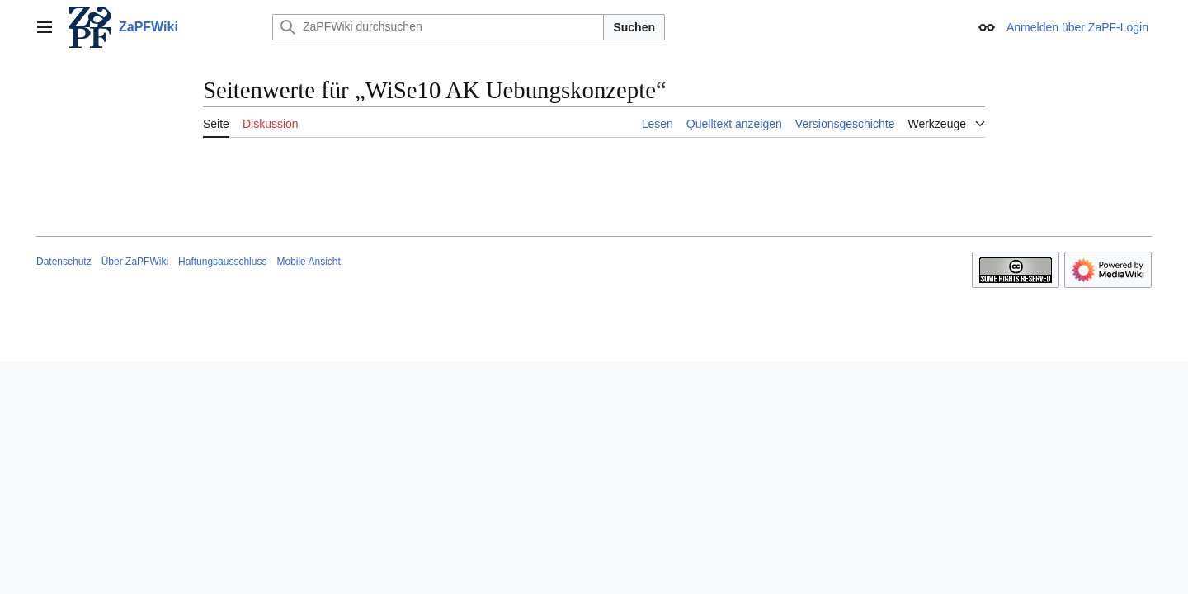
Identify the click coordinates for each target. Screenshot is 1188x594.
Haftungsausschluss (222, 261)
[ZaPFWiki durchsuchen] (438, 27)
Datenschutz (64, 261)
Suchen (634, 27)
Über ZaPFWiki (134, 261)
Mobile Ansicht (308, 261)
